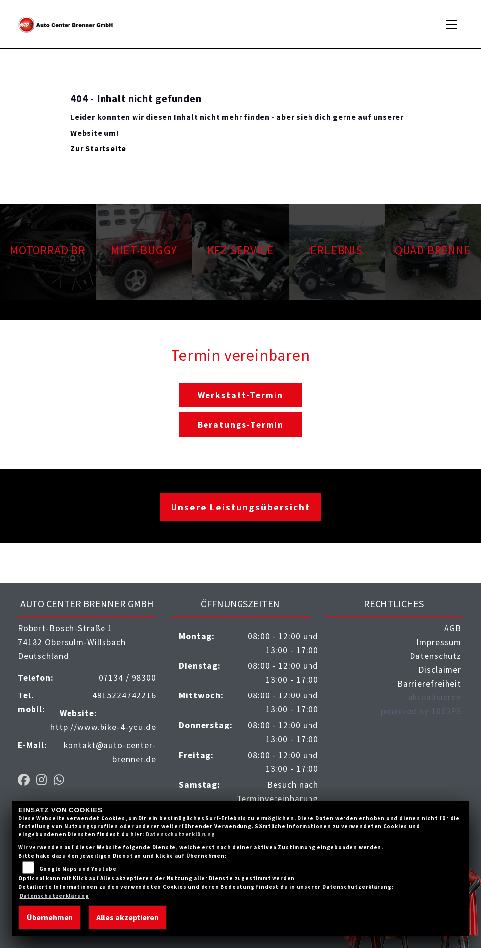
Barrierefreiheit (429, 683)
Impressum (438, 642)
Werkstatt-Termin (240, 395)
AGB (452, 628)
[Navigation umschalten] (452, 24)
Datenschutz (435, 656)
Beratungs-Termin (241, 424)
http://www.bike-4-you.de (103, 727)
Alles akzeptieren (127, 917)
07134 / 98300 (127, 677)
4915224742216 (124, 695)
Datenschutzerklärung (180, 834)
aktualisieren (434, 697)
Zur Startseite (98, 148)
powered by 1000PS (421, 711)
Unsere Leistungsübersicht (240, 507)
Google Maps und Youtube (78, 868)
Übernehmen (50, 917)
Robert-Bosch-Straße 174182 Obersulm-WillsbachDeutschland (72, 642)
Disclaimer (439, 669)
